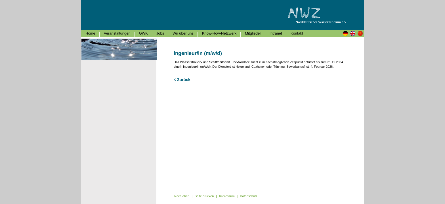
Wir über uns (183, 33)
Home (90, 33)
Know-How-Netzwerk (219, 33)
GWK (143, 33)
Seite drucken (204, 196)
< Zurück (182, 79)
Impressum (226, 196)
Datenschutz (248, 196)
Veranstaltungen (117, 33)
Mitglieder (253, 33)
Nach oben (181, 196)
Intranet (276, 33)
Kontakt (297, 33)
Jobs (160, 33)
